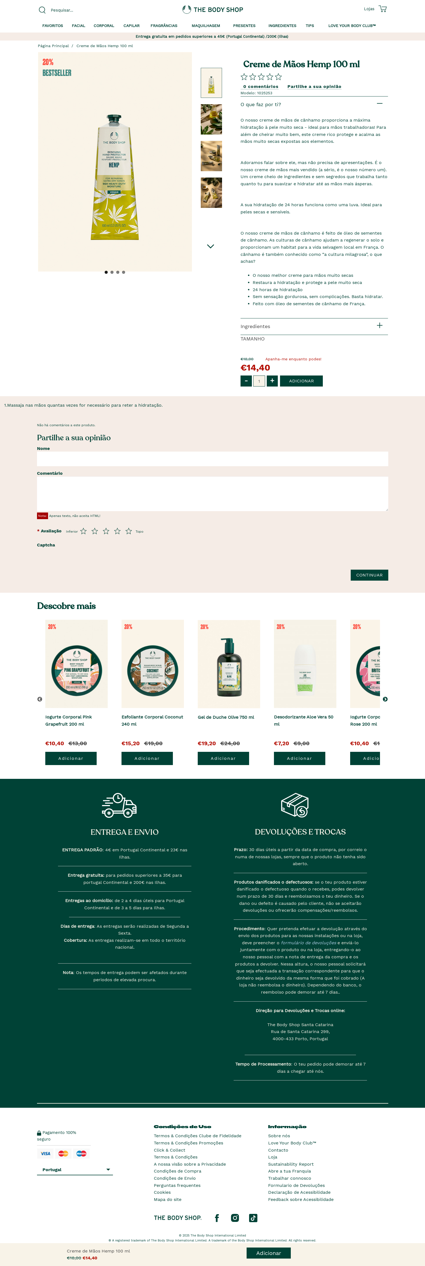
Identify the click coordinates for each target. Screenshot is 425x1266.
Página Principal (53, 46)
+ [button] (272, 381)
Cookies (162, 1192)
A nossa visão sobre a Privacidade (190, 1164)
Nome (43, 448)
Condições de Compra (177, 1171)
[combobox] (78, 10)
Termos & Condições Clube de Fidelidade (197, 1135)
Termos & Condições (175, 1157)
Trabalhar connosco (289, 1178)
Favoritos (52, 25)
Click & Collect (169, 1150)
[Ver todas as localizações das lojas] (369, 8)
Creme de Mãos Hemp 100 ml (104, 46)
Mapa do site (167, 1199)
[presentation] (101, 560)
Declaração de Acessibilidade (299, 1192)
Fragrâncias (164, 25)
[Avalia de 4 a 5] (117, 531)
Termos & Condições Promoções (188, 1143)
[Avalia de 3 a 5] (106, 531)
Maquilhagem (206, 25)
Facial (78, 25)
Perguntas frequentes (177, 1185)
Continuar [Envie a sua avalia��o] (369, 575)
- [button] (246, 381)
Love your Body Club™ (352, 25)
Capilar (131, 25)
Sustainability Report (291, 1164)
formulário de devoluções (307, 942)
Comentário (50, 473)
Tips (310, 25)
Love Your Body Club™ (292, 1143)
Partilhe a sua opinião (314, 86)
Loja (272, 1157)
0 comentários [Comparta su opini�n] (261, 86)
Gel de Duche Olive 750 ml (226, 717)
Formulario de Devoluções (296, 1185)
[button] (386, 699)
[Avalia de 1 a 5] (83, 531)
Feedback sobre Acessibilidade (301, 1199)
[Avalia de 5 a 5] (128, 531)
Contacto (278, 1150)
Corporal (104, 25)
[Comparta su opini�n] (261, 76)
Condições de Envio (175, 1178)
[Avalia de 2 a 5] (94, 531)
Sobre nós (279, 1135)
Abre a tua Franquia (289, 1171)
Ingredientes (282, 25)
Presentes (244, 25)
